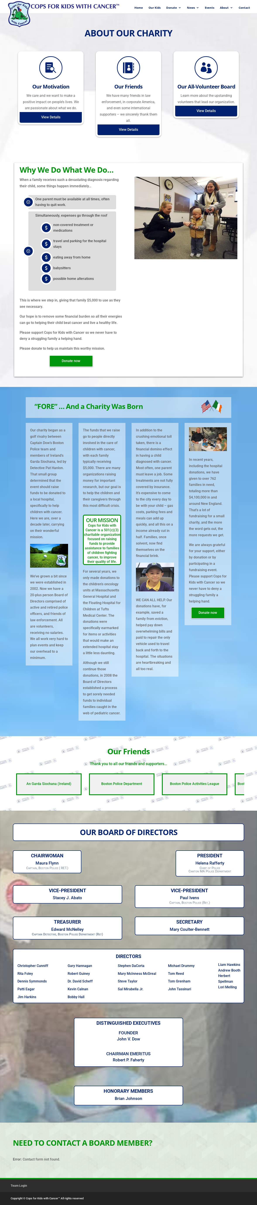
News (191, 8)
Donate (171, 8)
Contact (244, 8)
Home (138, 8)
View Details (50, 117)
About (224, 8)
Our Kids (155, 8)
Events (209, 8)
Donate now (71, 361)
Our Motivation (50, 86)
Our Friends (128, 86)
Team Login (19, 1185)
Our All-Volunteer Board (206, 86)
